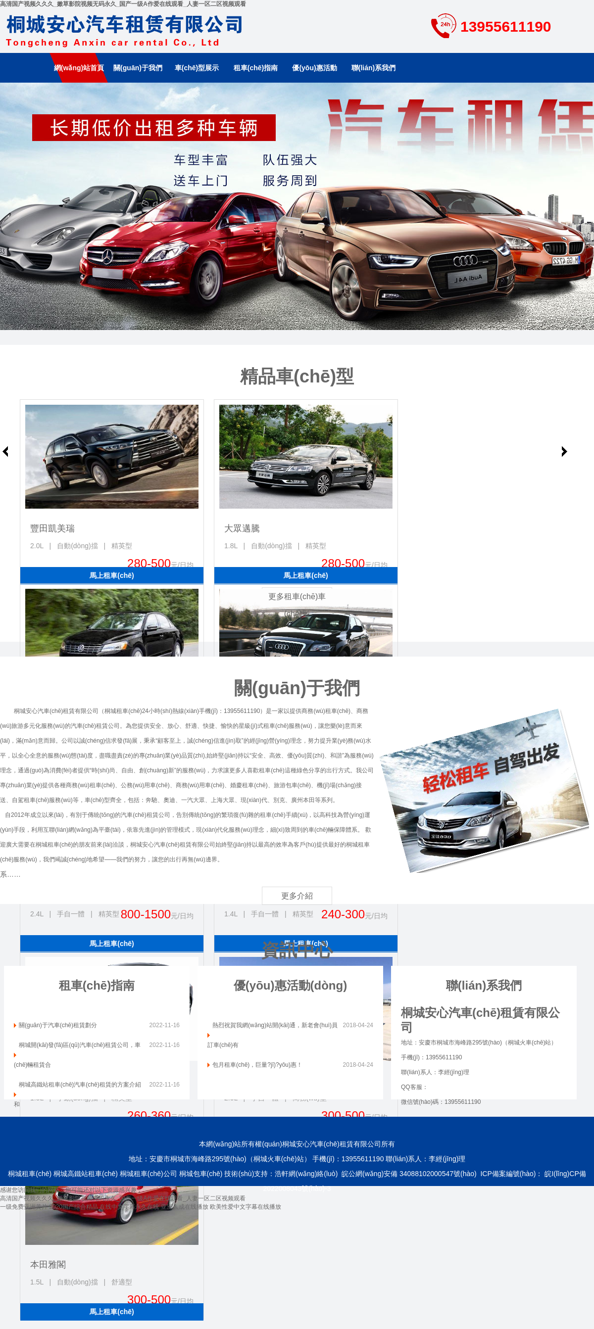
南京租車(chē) (297, 206)
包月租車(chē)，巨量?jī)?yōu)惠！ (257, 1064)
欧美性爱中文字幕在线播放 (245, 1206)
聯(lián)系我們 (373, 68)
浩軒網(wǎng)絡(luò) (306, 1174)
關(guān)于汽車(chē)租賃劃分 (58, 1025)
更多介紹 (297, 896)
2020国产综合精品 (73, 1206)
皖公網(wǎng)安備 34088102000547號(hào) (409, 1174)
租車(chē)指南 (256, 68)
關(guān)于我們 (137, 68)
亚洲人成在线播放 (184, 1206)
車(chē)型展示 (197, 68)
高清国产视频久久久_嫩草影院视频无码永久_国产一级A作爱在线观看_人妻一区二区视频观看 (123, 3)
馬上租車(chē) (112, 575)
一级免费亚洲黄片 (24, 1206)
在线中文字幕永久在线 (129, 1206)
